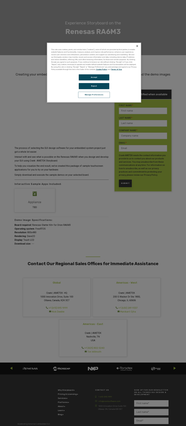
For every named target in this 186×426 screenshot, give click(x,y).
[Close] (137, 46)
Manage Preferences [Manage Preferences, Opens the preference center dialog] (94, 95)
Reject (94, 86)
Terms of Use (116, 69)
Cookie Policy (101, 69)
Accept (94, 77)
